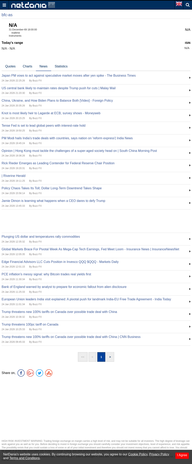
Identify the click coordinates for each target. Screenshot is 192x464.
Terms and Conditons (24, 458)
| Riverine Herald (13, 175)
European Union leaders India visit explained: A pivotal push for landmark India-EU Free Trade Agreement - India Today (86, 299)
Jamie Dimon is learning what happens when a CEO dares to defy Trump (53, 200)
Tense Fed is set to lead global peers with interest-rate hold (43, 125)
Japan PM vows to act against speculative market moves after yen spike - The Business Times (69, 75)
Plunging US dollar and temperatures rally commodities (41, 236)
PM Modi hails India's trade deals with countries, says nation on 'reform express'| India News (67, 138)
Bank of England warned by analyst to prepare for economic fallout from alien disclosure (64, 287)
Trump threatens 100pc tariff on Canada (30, 324)
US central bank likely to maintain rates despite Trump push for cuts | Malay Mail (59, 88)
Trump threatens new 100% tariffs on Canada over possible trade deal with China (59, 312)
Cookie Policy (137, 454)
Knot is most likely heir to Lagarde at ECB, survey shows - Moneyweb (51, 113)
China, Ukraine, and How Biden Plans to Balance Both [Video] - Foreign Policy (57, 100)
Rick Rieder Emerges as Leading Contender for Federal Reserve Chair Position (58, 163)
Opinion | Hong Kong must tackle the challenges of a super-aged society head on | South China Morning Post (79, 150)
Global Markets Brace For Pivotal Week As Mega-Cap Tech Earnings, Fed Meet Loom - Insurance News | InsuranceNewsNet (90, 249)
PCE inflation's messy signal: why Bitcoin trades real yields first (46, 274)
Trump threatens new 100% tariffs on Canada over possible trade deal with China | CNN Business (71, 337)
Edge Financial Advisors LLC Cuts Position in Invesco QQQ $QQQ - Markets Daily (60, 262)
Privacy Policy (159, 454)
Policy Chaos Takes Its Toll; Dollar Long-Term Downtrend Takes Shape (52, 188)
